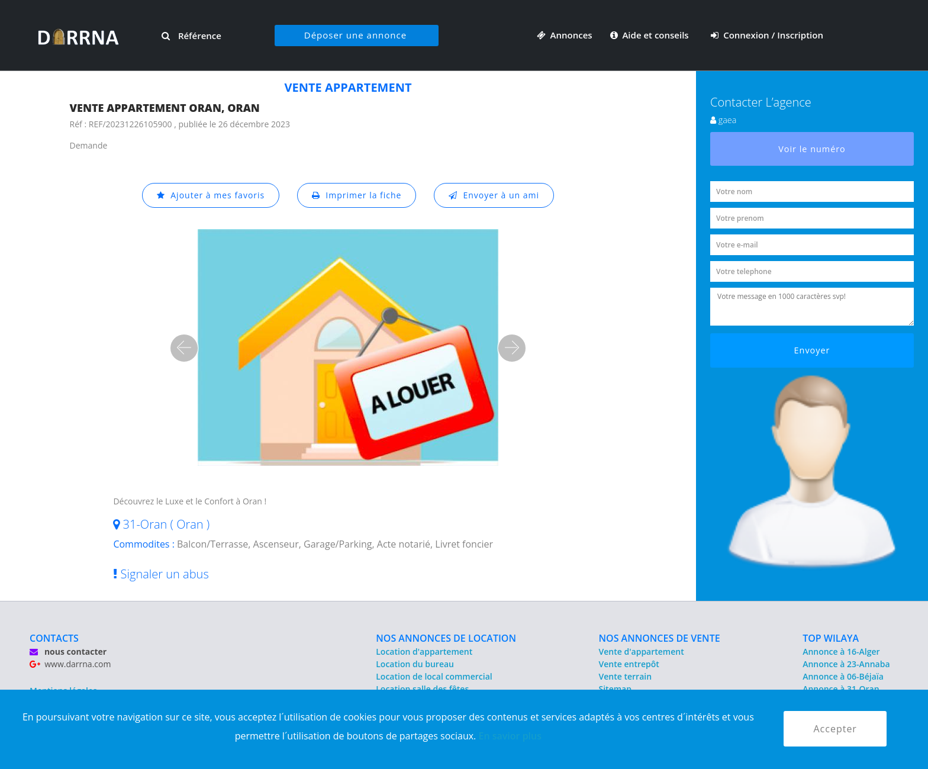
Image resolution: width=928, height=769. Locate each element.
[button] (184, 348)
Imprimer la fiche (357, 195)
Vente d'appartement (641, 651)
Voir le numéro (812, 149)
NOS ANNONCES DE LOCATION (446, 638)
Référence (191, 35)
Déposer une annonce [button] (355, 35)
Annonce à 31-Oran (841, 688)
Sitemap (615, 688)
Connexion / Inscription (767, 35)
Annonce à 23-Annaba (846, 664)
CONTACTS (54, 638)
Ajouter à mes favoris (211, 195)
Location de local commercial (434, 676)
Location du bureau (415, 664)
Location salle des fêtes (422, 688)
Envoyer (812, 350)
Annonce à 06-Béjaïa (843, 676)
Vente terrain (625, 676)
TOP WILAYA (831, 638)
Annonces (564, 35)
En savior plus (510, 735)
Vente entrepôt (629, 664)
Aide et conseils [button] (650, 35)
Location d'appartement (424, 651)
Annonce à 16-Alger (841, 651)
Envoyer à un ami (494, 195)
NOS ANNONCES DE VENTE (659, 638)
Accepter (834, 728)
